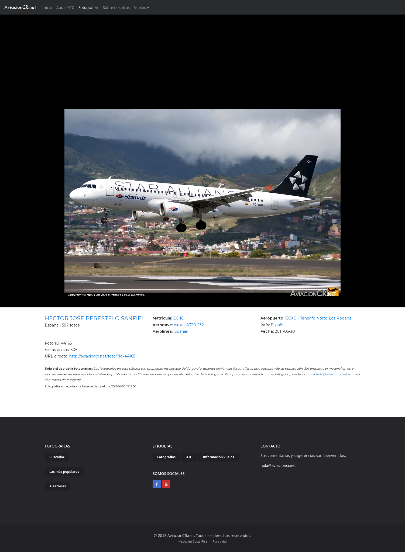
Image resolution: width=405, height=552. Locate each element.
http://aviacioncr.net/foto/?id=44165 (102, 356)
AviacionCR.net (20, 7)
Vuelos (140, 7)
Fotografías (88, 7)
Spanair (181, 331)
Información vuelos (218, 457)
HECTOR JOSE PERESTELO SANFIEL (95, 318)
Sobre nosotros (116, 7)
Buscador (56, 457)
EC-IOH (180, 318)
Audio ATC (65, 7)
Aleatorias (57, 486)
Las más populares (64, 471)
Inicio (48, 7)
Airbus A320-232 (189, 324)
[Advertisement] (202, 55)
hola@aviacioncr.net (331, 374)
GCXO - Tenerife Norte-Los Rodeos (318, 318)
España (277, 324)
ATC (189, 457)
